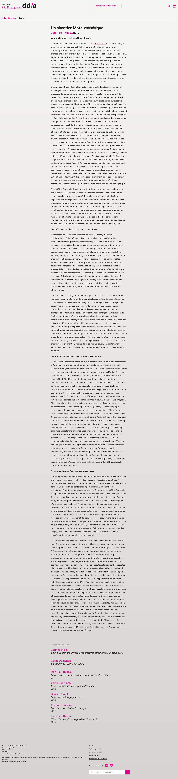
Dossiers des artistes (106, 6)
